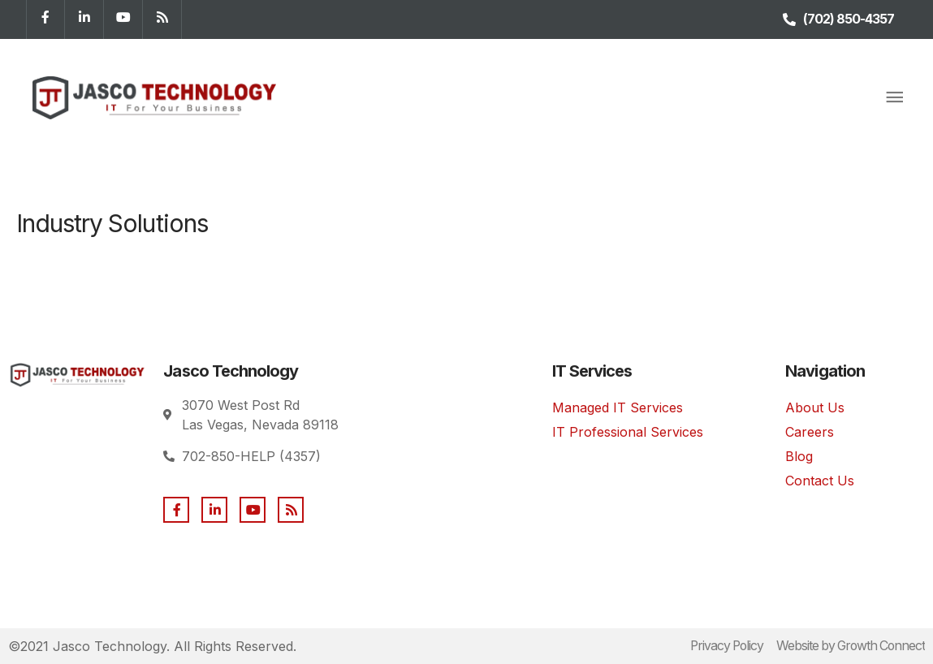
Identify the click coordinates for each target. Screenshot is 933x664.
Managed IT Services (617, 407)
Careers (809, 432)
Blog (799, 456)
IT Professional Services (627, 432)
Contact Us (819, 480)
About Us (814, 407)
